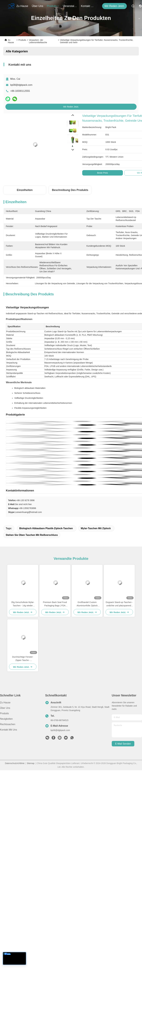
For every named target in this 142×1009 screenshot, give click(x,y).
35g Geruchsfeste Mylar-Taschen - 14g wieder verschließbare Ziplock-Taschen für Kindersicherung (22, 604)
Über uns (37, 6)
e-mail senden (123, 743)
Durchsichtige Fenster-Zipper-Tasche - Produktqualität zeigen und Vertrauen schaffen (22, 659)
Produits (22, 40)
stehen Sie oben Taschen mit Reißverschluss (32, 535)
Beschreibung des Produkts (70, 190)
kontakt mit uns (88, 6)
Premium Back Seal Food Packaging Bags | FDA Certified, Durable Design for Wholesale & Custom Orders (55, 604)
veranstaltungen (70, 6)
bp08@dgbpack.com (21, 85)
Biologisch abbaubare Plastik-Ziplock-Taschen (46, 528)
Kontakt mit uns (8, 729)
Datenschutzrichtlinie (14, 763)
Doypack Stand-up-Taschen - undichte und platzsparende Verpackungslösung (119, 604)
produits (53, 6)
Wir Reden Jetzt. (115, 6)
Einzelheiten (25, 190)
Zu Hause (22, 6)
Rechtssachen (7, 724)
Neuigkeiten (6, 719)
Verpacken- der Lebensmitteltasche (38, 41)
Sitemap (30, 763)
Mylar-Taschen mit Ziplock (96, 528)
